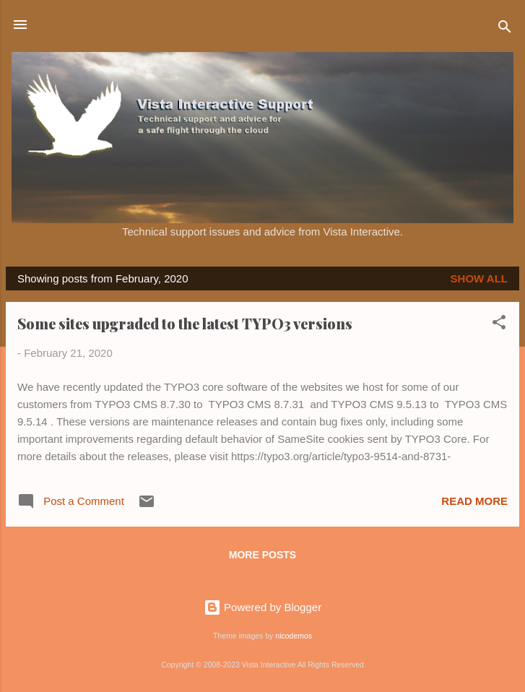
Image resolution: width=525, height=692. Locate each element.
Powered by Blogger (262, 607)
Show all (479, 278)
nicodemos (293, 635)
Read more (474, 501)
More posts (262, 555)
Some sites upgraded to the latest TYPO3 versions (184, 323)
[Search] (504, 29)
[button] (499, 324)
